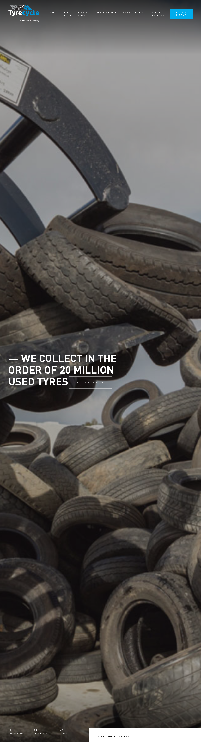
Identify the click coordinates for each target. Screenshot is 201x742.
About (54, 12)
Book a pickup (181, 14)
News (126, 12)
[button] (19, 732)
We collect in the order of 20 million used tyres (62, 371)
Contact (141, 12)
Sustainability (107, 12)
